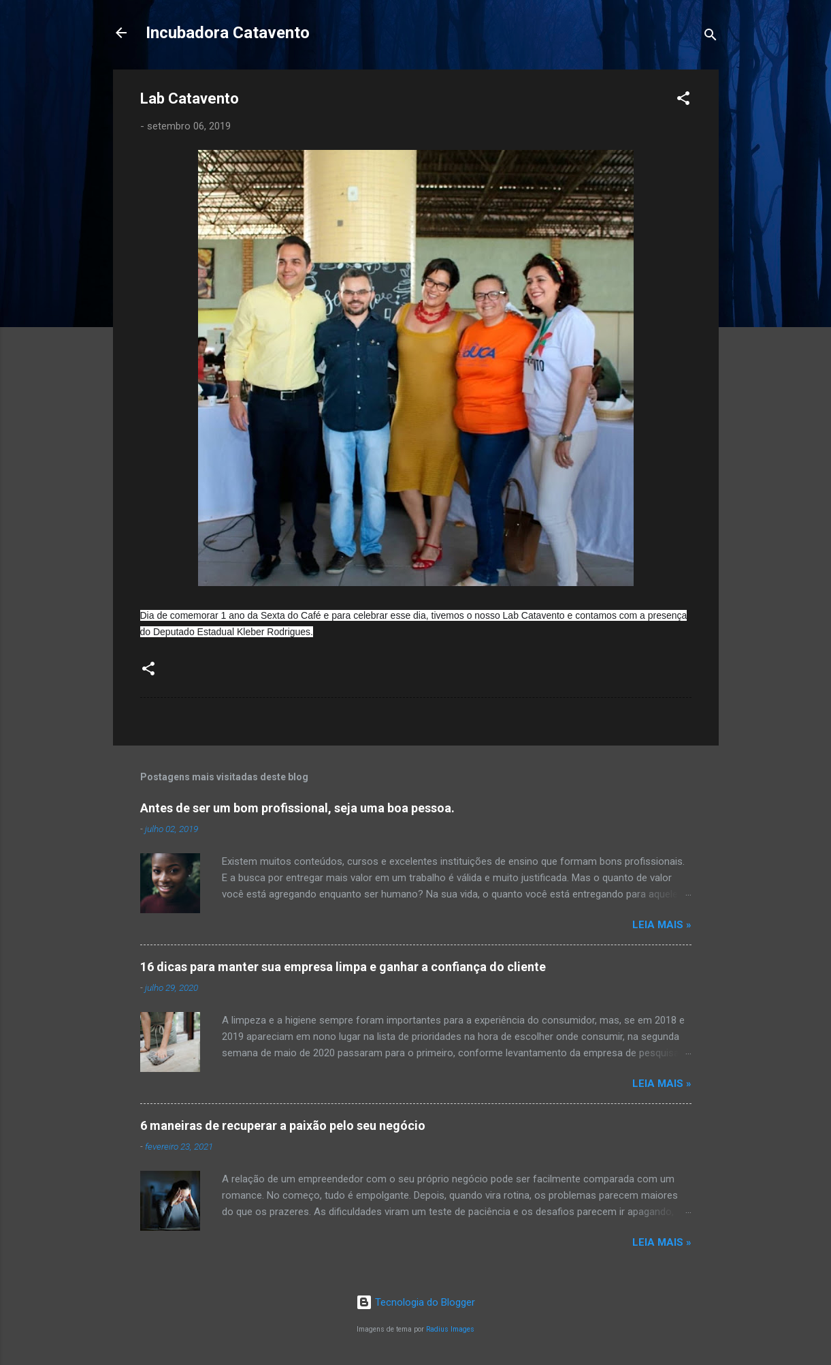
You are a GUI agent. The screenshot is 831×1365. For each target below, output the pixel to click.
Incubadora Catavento (228, 32)
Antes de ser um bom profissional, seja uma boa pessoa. (297, 808)
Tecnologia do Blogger (415, 1302)
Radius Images (450, 1329)
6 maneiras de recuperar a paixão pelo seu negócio (282, 1125)
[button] (683, 100)
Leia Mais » (661, 925)
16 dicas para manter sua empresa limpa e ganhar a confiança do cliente (343, 967)
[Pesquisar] (710, 37)
